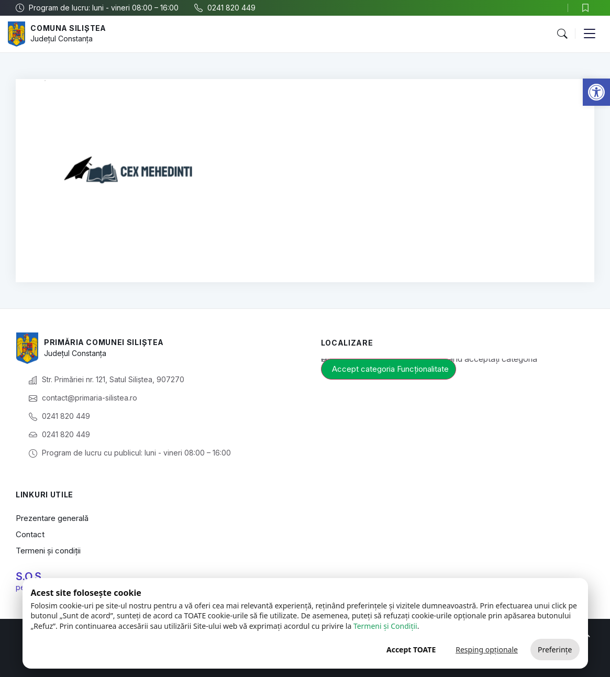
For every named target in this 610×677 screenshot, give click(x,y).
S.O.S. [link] (30, 576)
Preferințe (555, 649)
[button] (561, 34)
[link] (596, 92)
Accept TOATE (411, 649)
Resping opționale (487, 649)
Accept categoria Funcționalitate (390, 369)
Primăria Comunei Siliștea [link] (104, 342)
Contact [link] (30, 534)
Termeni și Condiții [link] (385, 626)
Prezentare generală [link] (52, 518)
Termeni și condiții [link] (48, 551)
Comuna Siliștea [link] (68, 28)
